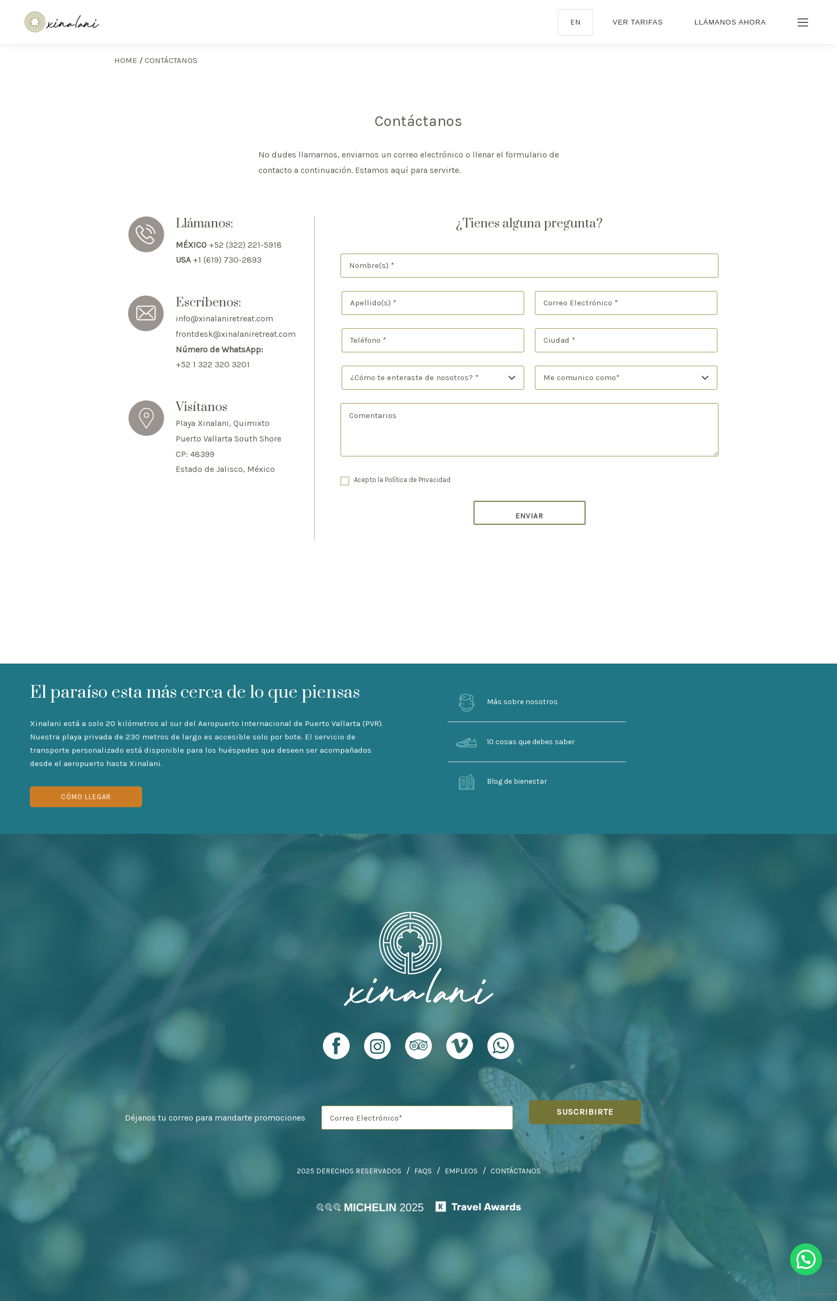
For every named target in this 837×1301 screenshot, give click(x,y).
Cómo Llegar (86, 797)
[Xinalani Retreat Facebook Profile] (336, 1050)
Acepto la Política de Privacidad (402, 480)
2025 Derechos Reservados (349, 1171)
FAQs (423, 1171)
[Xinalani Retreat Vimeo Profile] (459, 1050)
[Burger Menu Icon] (803, 23)
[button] (806, 1259)
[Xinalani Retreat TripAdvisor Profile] (418, 1050)
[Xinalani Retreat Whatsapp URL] (500, 1045)
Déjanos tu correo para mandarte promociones (215, 1118)
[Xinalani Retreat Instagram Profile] (377, 1050)
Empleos (461, 1171)
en (575, 22)
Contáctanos (516, 1171)
